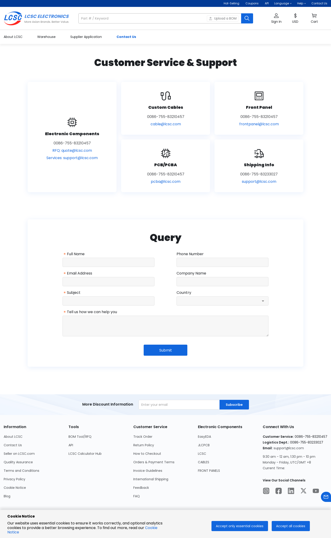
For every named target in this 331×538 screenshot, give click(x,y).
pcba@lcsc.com (165, 181)
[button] (283, 3)
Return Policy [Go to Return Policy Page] (143, 445)
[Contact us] (326, 498)
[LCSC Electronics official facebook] (278, 491)
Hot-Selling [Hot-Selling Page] (232, 3)
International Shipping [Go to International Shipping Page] (150, 479)
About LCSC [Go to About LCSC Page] (13, 436)
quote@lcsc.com (76, 150)
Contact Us (319, 3)
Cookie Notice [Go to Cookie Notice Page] (15, 487)
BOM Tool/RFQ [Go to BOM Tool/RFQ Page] (79, 436)
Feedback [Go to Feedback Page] (141, 487)
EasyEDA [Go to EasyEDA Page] (204, 436)
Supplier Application (86, 36)
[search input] (160, 18)
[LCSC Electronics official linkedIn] (291, 491)
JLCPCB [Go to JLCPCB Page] (204, 445)
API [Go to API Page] (70, 445)
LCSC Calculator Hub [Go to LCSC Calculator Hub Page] (85, 453)
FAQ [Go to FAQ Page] (136, 496)
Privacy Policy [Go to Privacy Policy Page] (14, 479)
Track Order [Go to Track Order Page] (142, 436)
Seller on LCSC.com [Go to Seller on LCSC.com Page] (19, 453)
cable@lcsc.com (166, 124)
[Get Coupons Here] (252, 3)
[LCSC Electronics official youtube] (315, 491)
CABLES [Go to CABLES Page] (203, 462)
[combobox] (222, 301)
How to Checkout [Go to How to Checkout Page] (147, 453)
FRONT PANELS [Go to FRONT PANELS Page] (209, 470)
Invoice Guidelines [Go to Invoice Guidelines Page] (147, 470)
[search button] (247, 18)
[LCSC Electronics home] (36, 18)
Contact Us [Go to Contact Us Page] (13, 445)
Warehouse (47, 36)
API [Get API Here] (267, 3)
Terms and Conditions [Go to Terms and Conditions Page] (21, 470)
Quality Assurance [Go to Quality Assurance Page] (18, 462)
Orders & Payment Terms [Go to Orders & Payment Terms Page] (153, 462)
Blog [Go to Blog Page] (7, 496)
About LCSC (13, 36)
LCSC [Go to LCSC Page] (202, 453)
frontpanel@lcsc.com (259, 124)
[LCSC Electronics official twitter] (303, 491)
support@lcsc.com (80, 157)
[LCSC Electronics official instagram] (266, 491)
